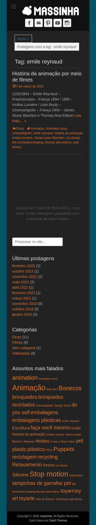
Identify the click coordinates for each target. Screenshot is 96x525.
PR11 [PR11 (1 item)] (49, 449)
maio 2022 (20, 282)
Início (23, 39)
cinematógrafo (22, 133)
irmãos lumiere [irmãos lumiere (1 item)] (55, 434)
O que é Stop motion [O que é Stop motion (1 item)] (62, 441)
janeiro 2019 (22, 314)
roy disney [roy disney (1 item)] (61, 465)
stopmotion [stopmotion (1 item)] (76, 475)
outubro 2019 (23, 309)
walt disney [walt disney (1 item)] (75, 499)
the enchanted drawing (27, 142)
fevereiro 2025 (23, 266)
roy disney (73, 138)
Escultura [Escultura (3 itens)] (21, 428)
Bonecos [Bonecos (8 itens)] (70, 388)
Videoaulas (21, 353)
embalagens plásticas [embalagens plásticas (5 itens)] (36, 420)
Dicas (20, 128)
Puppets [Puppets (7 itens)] (64, 449)
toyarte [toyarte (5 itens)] (27, 498)
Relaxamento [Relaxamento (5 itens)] (27, 464)
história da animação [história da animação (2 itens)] (29, 434)
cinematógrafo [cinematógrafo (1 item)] (45, 405)
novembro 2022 (24, 277)
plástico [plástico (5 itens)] (36, 449)
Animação (37, 128)
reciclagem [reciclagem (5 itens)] (24, 457)
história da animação (68, 133)
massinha (46, 516)
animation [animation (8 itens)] (25, 377)
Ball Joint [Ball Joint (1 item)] (52, 389)
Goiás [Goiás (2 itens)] (76, 428)
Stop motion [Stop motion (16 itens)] (48, 474)
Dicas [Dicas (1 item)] (67, 405)
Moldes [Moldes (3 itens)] (42, 441)
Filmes (17, 342)
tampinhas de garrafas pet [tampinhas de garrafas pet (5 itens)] (41, 483)
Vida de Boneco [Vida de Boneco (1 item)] (45, 499)
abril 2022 (20, 287)
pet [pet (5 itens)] (79, 440)
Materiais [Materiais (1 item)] (29, 441)
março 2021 (21, 298)
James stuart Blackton (49, 138)
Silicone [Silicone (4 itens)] (20, 474)
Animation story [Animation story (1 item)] (48, 378)
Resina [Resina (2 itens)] (48, 465)
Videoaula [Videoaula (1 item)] (62, 499)
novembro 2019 (24, 304)
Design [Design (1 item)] (58, 405)
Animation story (56, 128)
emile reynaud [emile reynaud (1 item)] (70, 420)
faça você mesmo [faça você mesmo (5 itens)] (50, 427)
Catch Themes (58, 520)
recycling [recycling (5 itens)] (48, 457)
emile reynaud (42, 133)
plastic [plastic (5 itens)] (19, 449)
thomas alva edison (58, 142)
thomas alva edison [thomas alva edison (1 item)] (48, 491)
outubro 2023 (23, 271)
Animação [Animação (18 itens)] (29, 387)
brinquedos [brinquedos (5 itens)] (24, 397)
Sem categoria (23, 348)
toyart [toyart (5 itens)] (67, 491)
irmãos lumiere (22, 138)
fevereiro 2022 (23, 293)
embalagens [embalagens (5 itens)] (44, 412)
